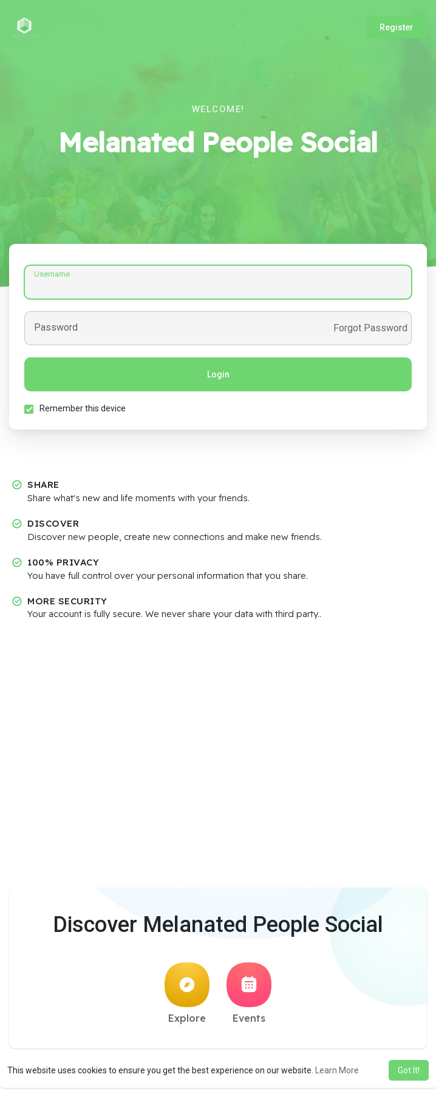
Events (249, 993)
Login (218, 374)
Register (397, 27)
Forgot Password (370, 328)
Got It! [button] (409, 1070)
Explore (187, 993)
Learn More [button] (337, 1070)
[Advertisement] (218, 718)
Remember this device (82, 408)
